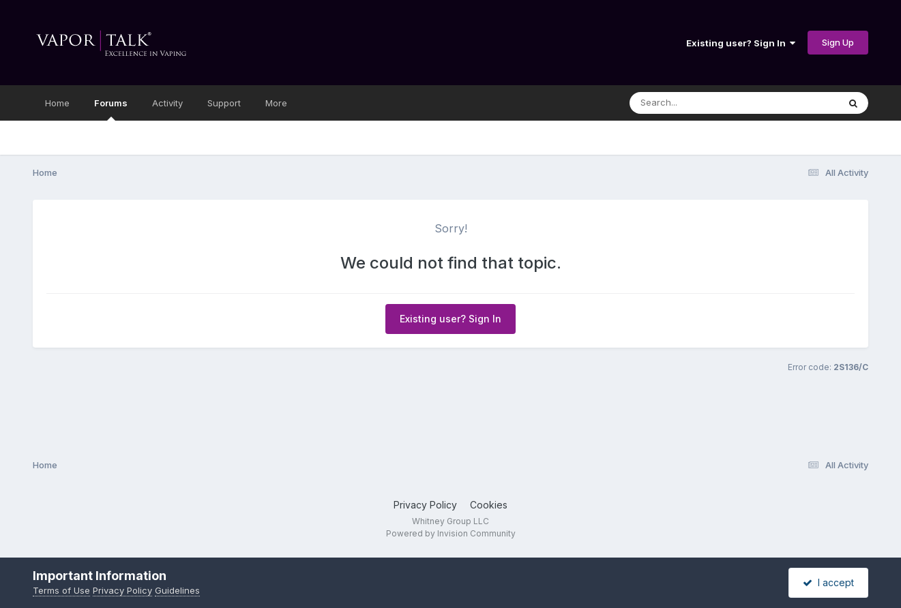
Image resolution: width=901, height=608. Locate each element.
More (276, 102)
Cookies (488, 505)
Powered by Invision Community (451, 533)
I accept (828, 582)
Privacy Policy (425, 505)
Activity (167, 102)
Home (57, 102)
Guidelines (177, 590)
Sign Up (838, 42)
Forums (111, 109)
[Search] (697, 103)
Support (224, 102)
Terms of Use (61, 590)
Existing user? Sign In (740, 42)
